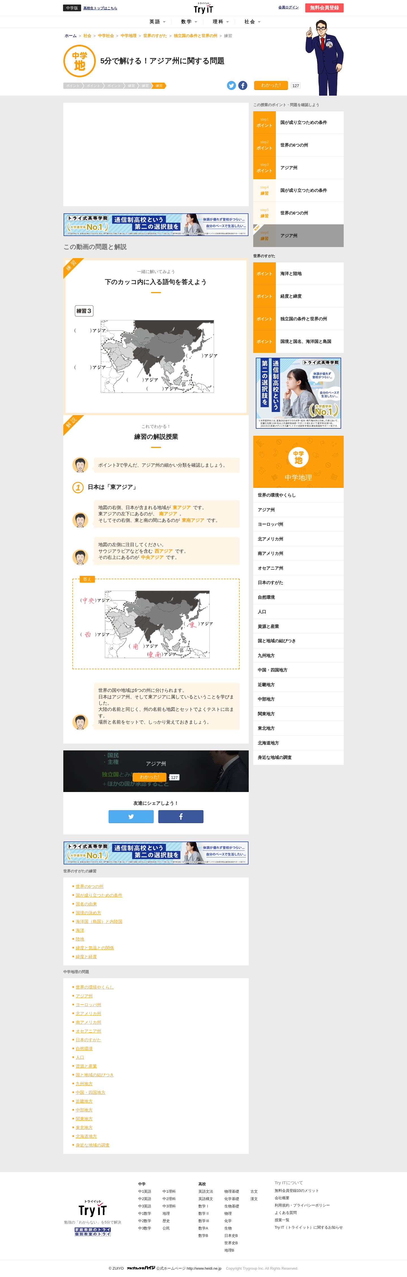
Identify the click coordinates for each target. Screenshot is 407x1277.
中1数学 (144, 1213)
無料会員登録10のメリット (297, 1190)
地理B (229, 1250)
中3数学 (144, 1228)
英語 (155, 21)
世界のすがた (264, 256)
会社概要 (282, 1198)
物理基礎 (231, 1191)
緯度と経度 (86, 956)
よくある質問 (286, 1213)
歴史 (166, 1221)
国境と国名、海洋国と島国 (305, 341)
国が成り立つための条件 (99, 895)
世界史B (231, 1243)
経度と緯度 (291, 296)
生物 (228, 1228)
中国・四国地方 (90, 1092)
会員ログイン (288, 7)
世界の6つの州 (89, 886)
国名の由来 (86, 904)
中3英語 (144, 1206)
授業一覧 (282, 1220)
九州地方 (84, 1083)
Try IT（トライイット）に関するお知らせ (309, 1227)
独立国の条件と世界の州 (303, 318)
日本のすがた (88, 1039)
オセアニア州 (88, 1031)
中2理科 (169, 1199)
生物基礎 (231, 1206)
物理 (228, 1213)
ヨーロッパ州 (88, 1004)
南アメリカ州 (88, 1022)
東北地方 (84, 1127)
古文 (254, 1191)
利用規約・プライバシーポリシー (302, 1205)
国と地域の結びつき (95, 1074)
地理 (166, 1213)
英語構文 (205, 1199)
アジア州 (84, 995)
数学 (186, 21)
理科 (218, 21)
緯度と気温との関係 (95, 947)
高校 (202, 1184)
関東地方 (84, 1118)
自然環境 (84, 1048)
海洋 (80, 930)
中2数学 (144, 1221)
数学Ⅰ (203, 1206)
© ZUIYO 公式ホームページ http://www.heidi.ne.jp (165, 1268)
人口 (80, 1057)
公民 (166, 1228)
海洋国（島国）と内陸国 (99, 921)
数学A (203, 1228)
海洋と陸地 (291, 273)
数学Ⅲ (203, 1221)
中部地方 (84, 1110)
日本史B (231, 1235)
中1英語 (144, 1191)
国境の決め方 (88, 912)
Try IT (203, 8)
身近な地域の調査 (93, 1145)
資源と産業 (86, 1066)
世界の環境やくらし (95, 987)
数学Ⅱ (203, 1213)
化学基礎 (231, 1199)
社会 (250, 21)
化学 (228, 1221)
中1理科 (169, 1191)
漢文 (254, 1199)
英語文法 (205, 1191)
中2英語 (144, 1199)
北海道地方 (86, 1136)
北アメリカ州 (88, 1013)
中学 (142, 1184)
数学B (203, 1235)
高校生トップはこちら (100, 8)
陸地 (80, 939)
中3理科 (169, 1206)
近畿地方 (84, 1101)
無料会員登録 (324, 7)
